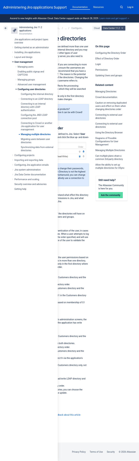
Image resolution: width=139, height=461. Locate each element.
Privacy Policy (79, 452)
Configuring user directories (31, 89)
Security (111, 452)
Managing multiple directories (36, 134)
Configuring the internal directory (37, 94)
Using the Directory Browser (109, 132)
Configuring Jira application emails (31, 165)
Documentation (80, 7)
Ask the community (110, 195)
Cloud (97, 28)
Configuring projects (24, 155)
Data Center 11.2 (114, 28)
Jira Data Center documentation (30, 174)
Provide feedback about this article (63, 415)
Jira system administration (27, 169)
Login (98, 64)
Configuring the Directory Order (110, 53)
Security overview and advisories (30, 184)
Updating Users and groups (108, 75)
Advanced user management (32, 84)
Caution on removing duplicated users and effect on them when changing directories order (111, 106)
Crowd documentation (106, 97)
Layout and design (23, 57)
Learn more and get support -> (114, 18)
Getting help (20, 189)
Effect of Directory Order (107, 58)
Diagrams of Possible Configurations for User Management (106, 141)
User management (23, 62)
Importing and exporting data (28, 160)
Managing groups (26, 79)
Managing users (26, 66)
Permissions (101, 70)
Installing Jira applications (27, 52)
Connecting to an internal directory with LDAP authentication (33, 106)
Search (121, 7)
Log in (130, 7)
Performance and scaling (26, 179)
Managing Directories (105, 91)
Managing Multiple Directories (110, 150)
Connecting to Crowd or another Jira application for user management (36, 126)
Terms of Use (96, 452)
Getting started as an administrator (31, 47)
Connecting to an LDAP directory (37, 99)
